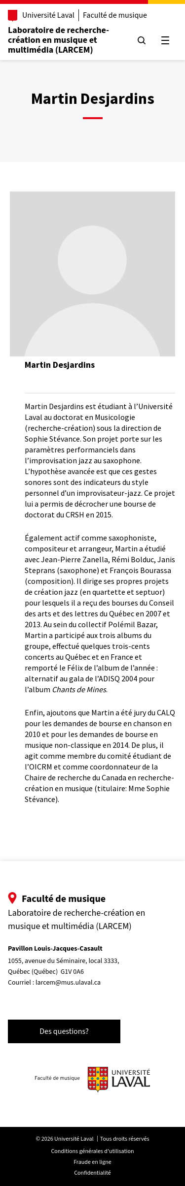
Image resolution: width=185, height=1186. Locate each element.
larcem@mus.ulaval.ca (68, 983)
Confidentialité (92, 1173)
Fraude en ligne (92, 1162)
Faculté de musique (115, 15)
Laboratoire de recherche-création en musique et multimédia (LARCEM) (58, 40)
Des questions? (64, 1031)
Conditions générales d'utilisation (92, 1151)
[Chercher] (141, 40)
